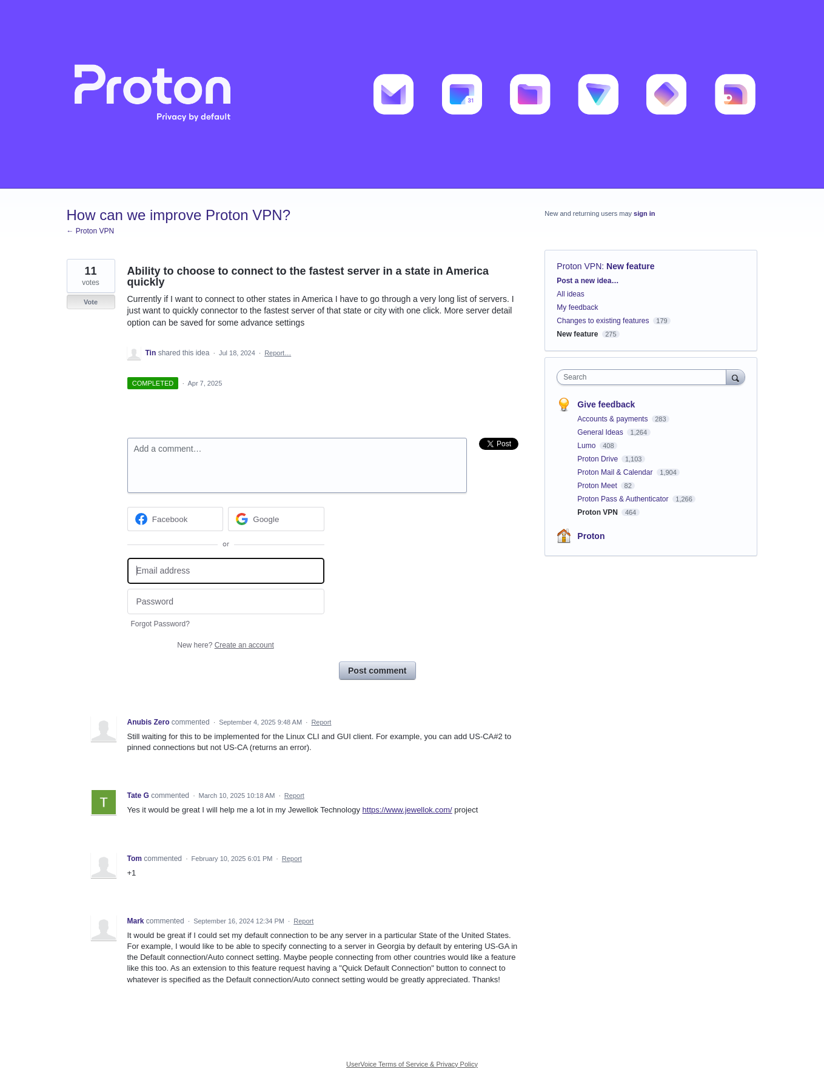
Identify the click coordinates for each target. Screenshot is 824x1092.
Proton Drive (598, 459)
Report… (277, 353)
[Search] (735, 376)
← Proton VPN (91, 231)
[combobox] (644, 377)
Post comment (377, 670)
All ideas (570, 294)
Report (321, 722)
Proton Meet (598, 485)
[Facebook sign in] (175, 519)
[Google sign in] (276, 519)
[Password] (225, 602)
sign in (644, 213)
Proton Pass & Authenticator (623, 499)
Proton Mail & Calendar (615, 472)
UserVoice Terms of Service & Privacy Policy (412, 1064)
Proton (591, 536)
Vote (91, 302)
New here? (225, 645)
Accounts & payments (613, 419)
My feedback (577, 307)
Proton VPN (579, 266)
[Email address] (225, 571)
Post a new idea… (587, 280)
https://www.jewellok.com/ (407, 809)
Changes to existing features (603, 321)
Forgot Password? (160, 624)
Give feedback (606, 404)
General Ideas (601, 432)
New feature (630, 266)
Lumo (587, 445)
